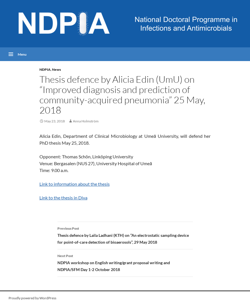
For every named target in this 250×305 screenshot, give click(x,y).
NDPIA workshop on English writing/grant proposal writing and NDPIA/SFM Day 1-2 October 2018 (125, 262)
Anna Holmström (86, 121)
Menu (22, 54)
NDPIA (45, 69)
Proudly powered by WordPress (32, 298)
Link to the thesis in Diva (63, 197)
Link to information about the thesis (74, 184)
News (56, 69)
